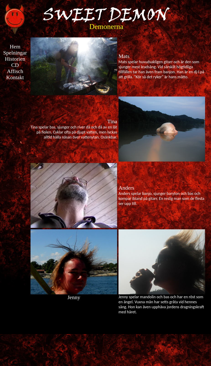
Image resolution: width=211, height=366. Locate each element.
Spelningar (15, 53)
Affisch (15, 71)
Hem (15, 47)
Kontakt (15, 77)
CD (15, 65)
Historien (15, 59)
